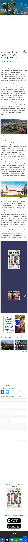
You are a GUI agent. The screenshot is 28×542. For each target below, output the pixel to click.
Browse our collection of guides (13, 512)
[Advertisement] (14, 33)
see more (24, 351)
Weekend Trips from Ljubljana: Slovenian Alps (6, 346)
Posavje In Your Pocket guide (18, 237)
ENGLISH (16, 13)
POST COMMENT (21, 441)
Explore (14, 533)
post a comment (5, 64)
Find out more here (17, 536)
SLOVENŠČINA (23, 13)
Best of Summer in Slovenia (20, 346)
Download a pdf (14, 487)
